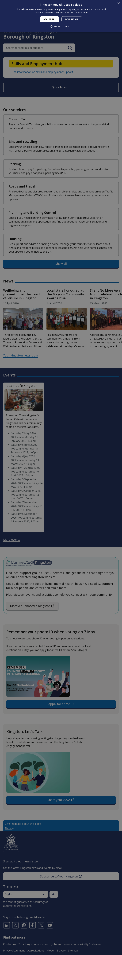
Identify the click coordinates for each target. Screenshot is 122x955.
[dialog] (61, 16)
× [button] (118, 3)
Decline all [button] (71, 19)
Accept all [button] (49, 19)
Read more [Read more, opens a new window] (83, 12)
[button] (61, 26)
